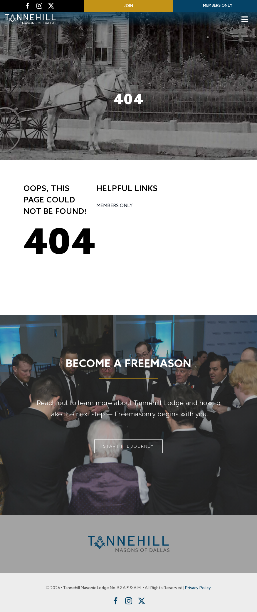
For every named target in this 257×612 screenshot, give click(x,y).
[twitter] (51, 6)
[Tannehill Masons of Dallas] (30, 14)
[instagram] (39, 6)
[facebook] (28, 6)
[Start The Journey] (128, 446)
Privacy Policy (198, 588)
